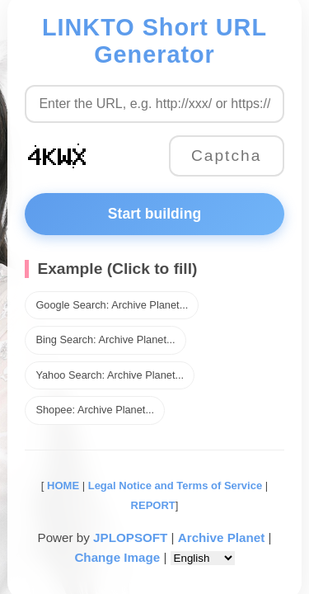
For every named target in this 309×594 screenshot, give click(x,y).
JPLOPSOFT (130, 537)
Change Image (117, 557)
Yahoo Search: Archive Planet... (109, 375)
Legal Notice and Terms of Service (175, 485)
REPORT (153, 505)
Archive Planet (221, 537)
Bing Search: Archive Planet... (105, 339)
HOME (61, 485)
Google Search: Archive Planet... (111, 305)
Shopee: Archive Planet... (94, 409)
